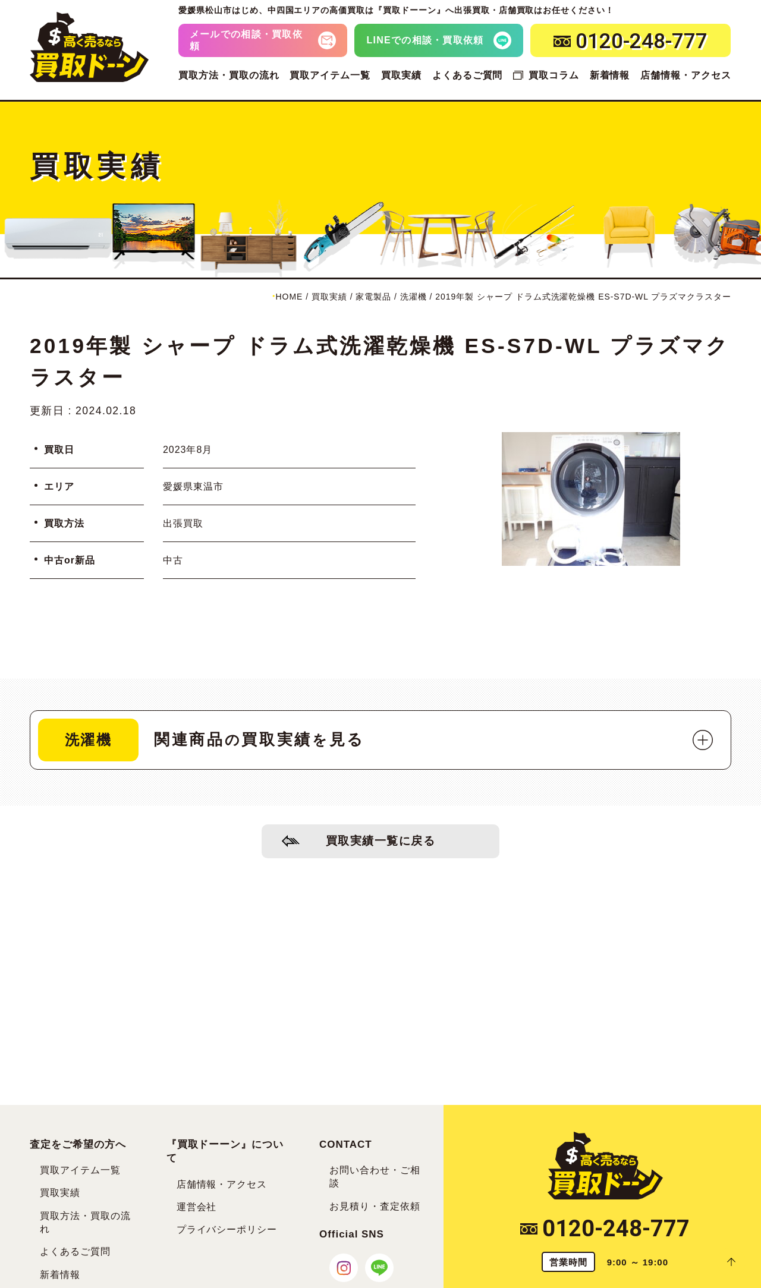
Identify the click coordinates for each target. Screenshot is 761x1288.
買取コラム (554, 75)
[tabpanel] (591, 499)
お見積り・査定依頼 (374, 1206)
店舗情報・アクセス (685, 75)
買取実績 (401, 75)
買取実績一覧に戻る (381, 840)
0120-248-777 (605, 1228)
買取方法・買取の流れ (228, 75)
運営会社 (197, 1207)
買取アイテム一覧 (330, 75)
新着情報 (610, 75)
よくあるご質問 (467, 75)
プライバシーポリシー (227, 1229)
